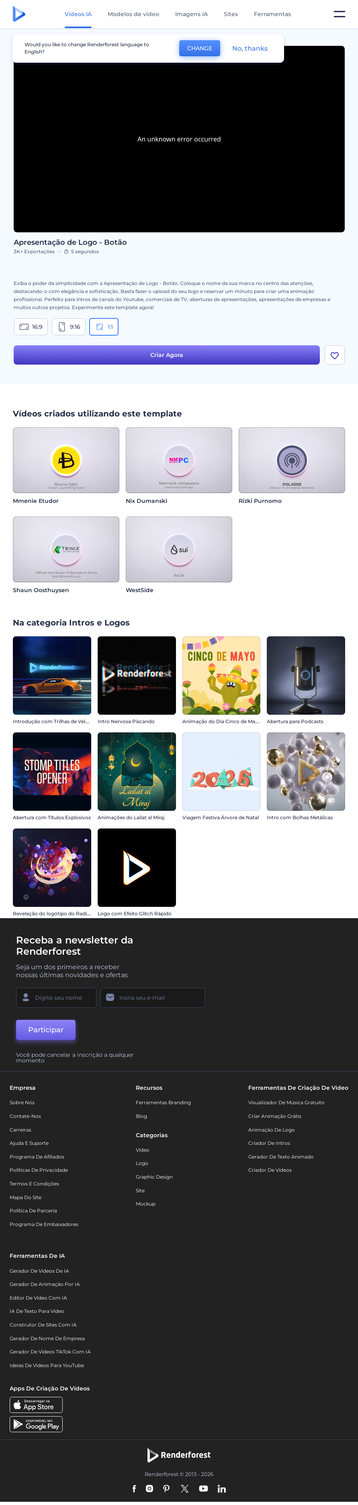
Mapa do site (25, 1200)
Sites (231, 14)
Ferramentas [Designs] (272, 14)
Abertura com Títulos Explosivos (52, 820)
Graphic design (154, 1180)
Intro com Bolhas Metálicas (300, 820)
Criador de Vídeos (270, 1173)
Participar (45, 1032)
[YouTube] (203, 1492)
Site (140, 1193)
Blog (141, 1119)
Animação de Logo (271, 1133)
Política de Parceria (33, 1213)
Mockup (145, 1207)
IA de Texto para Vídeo (37, 1314)
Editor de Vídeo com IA (38, 1301)
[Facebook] (134, 1492)
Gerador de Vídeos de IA (39, 1274)
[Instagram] (149, 1492)
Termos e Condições (34, 1186)
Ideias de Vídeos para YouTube (47, 1368)
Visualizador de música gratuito (286, 1106)
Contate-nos (25, 1119)
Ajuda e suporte (29, 1146)
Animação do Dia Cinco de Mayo (221, 724)
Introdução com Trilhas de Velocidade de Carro (70, 724)
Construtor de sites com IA (43, 1328)
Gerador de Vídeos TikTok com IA (50, 1354)
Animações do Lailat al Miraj (131, 820)
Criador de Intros (269, 1146)
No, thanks (250, 48)
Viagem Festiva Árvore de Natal (220, 820)
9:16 (68, 327)
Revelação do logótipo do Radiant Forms (62, 916)
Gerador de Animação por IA (45, 1287)
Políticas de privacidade (39, 1173)
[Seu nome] (56, 1000)
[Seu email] (152, 1000)
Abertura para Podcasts (295, 724)
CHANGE (199, 48)
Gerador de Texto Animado (281, 1159)
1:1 (104, 327)
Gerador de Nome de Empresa (47, 1341)
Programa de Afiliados (37, 1159)
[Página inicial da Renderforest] (19, 14)
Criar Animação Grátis (274, 1119)
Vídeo (142, 1153)
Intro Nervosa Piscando (126, 724)
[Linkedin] (222, 1492)
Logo (142, 1166)
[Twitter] (184, 1492)
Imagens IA (191, 14)
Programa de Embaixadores (44, 1227)
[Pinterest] (166, 1492)
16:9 (31, 327)
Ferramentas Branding (163, 1106)
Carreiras (20, 1133)
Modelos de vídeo (133, 14)
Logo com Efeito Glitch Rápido (135, 916)
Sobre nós (22, 1106)
